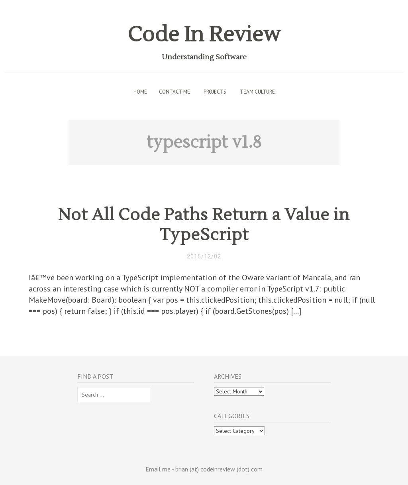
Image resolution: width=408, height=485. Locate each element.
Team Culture (257, 91)
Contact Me (174, 91)
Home (140, 91)
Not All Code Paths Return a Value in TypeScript (204, 225)
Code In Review (204, 35)
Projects (215, 91)
